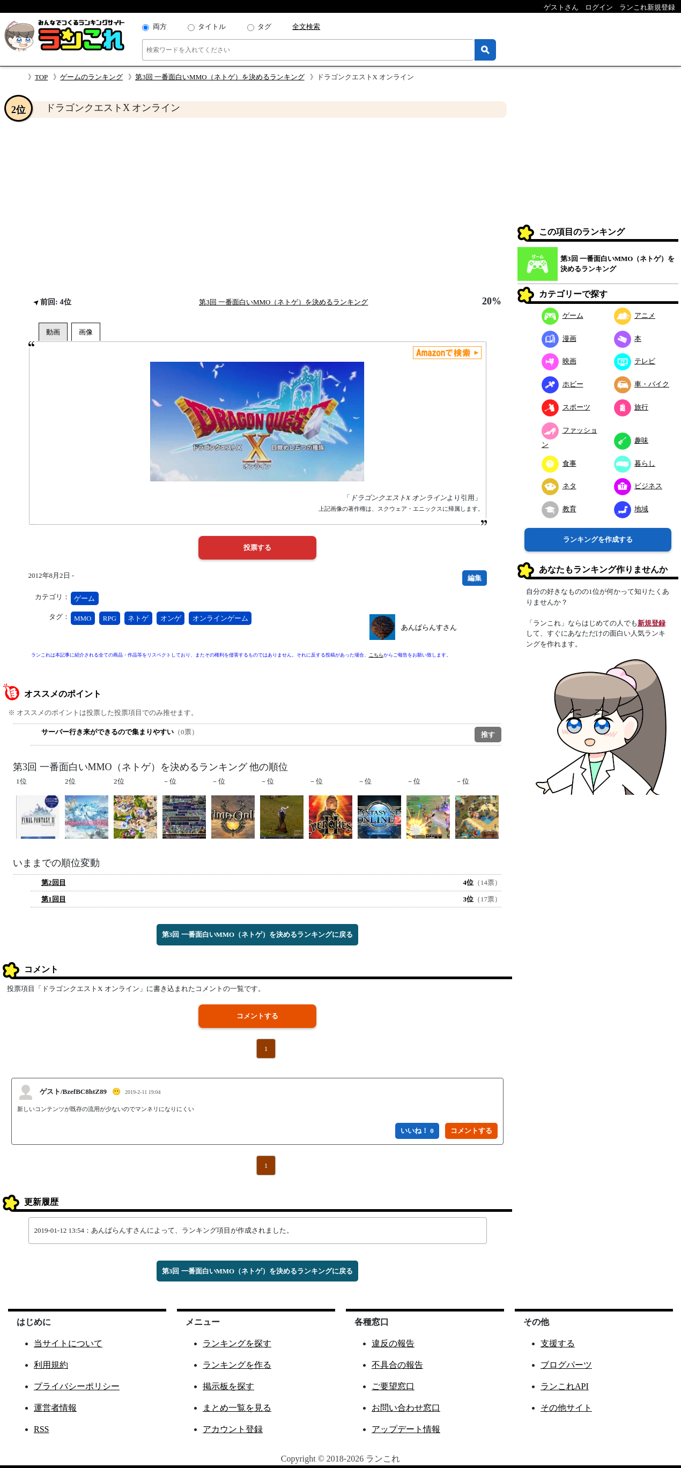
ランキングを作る (237, 1364)
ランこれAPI (565, 1386)
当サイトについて (68, 1343)
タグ (264, 27)
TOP (41, 77)
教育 (559, 509)
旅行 (631, 407)
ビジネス (638, 486)
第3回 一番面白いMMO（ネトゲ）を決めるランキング (219, 77)
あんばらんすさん (429, 627)
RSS (41, 1429)
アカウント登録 (233, 1429)
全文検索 (306, 27)
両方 (160, 27)
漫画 (559, 338)
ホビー (562, 384)
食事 (559, 463)
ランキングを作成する (598, 539)
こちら (376, 655)
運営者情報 (55, 1407)
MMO (83, 618)
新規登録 (651, 623)
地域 (631, 509)
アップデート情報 (406, 1429)
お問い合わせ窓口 (406, 1407)
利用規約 (51, 1364)
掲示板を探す (228, 1386)
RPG (109, 618)
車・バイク (642, 384)
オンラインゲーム (220, 618)
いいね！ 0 (417, 1131)
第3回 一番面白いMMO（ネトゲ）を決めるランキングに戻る (257, 934)
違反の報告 (393, 1343)
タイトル (212, 27)
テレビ (635, 361)
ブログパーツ (566, 1364)
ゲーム (84, 598)
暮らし (635, 463)
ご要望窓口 (393, 1386)
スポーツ (566, 407)
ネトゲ (138, 618)
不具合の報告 (397, 1364)
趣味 (631, 440)
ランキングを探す (237, 1343)
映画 (559, 361)
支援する (558, 1343)
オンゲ (170, 618)
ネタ (559, 486)
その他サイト (566, 1407)
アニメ (635, 315)
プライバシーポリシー (77, 1386)
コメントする (257, 1016)
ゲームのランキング (91, 77)
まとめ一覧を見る (237, 1407)
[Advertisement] (257, 207)
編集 (475, 578)
